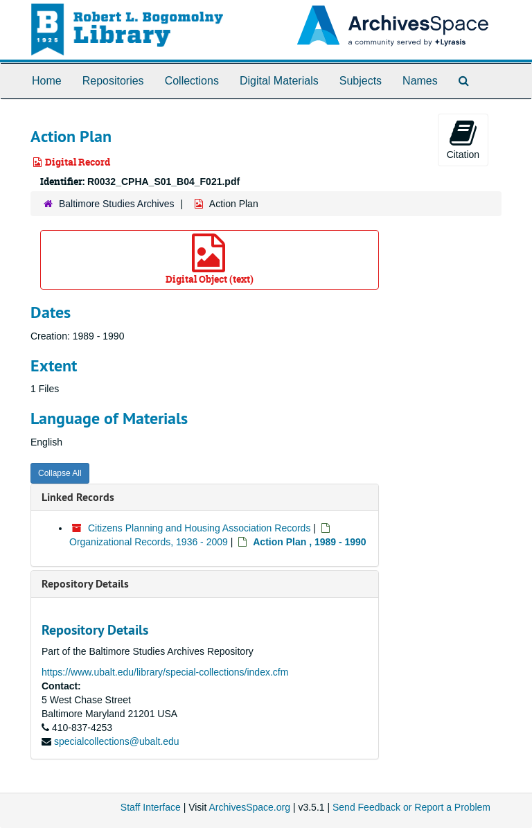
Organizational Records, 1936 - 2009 (148, 541)
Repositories (113, 81)
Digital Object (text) (210, 259)
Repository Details (85, 583)
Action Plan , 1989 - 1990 (309, 541)
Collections (192, 81)
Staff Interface (151, 807)
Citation (463, 139)
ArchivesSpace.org (249, 807)
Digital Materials (279, 81)
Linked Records (78, 497)
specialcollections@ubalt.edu (116, 741)
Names (420, 81)
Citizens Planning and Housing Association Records (199, 528)
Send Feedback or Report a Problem (411, 807)
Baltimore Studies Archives (117, 203)
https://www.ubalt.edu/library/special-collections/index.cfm (165, 672)
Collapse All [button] (60, 473)
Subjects (360, 81)
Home (47, 81)
